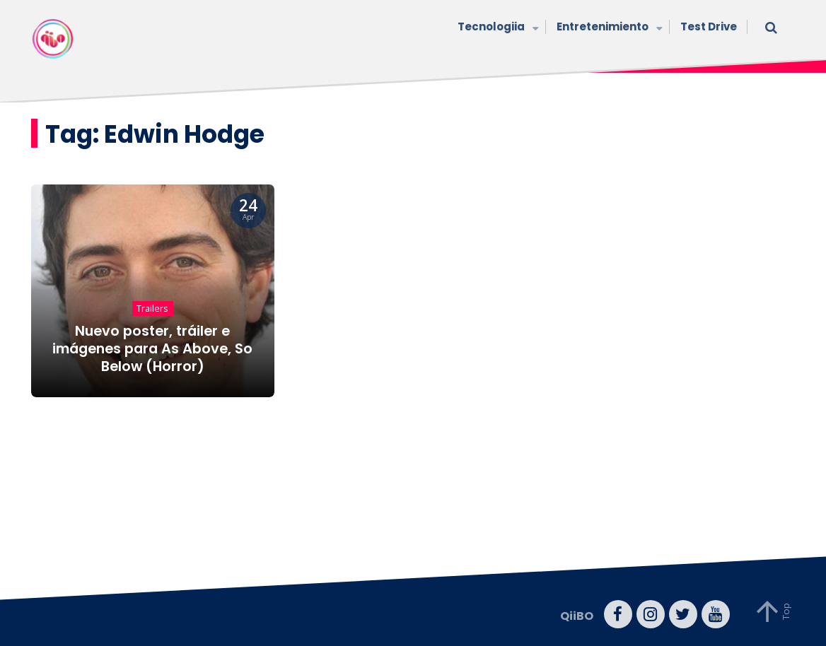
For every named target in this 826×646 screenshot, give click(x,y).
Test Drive (708, 26)
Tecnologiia (496, 28)
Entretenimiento (608, 28)
